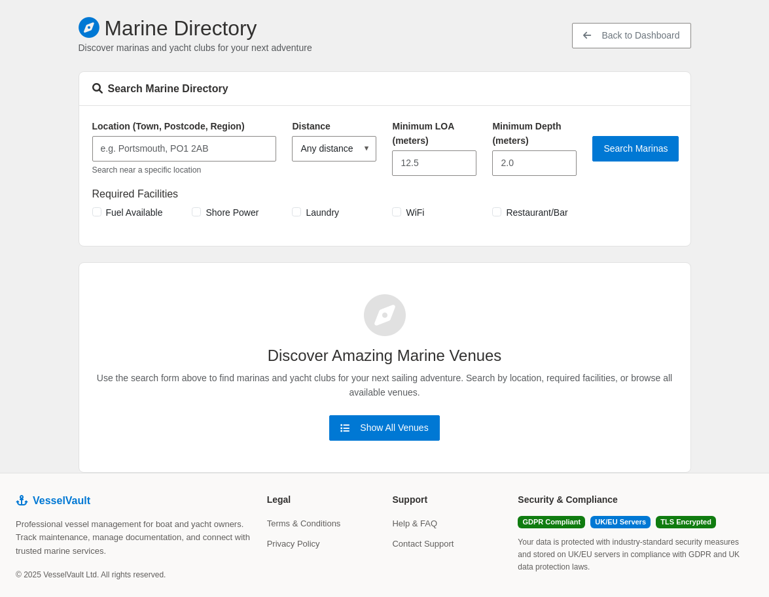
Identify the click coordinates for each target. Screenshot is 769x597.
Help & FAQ (414, 523)
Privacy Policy (293, 544)
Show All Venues (384, 427)
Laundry (322, 212)
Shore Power (232, 212)
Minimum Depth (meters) (526, 133)
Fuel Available (134, 212)
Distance (311, 126)
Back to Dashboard (631, 35)
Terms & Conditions (304, 523)
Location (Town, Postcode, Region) (168, 126)
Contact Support (423, 544)
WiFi (415, 212)
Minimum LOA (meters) (423, 133)
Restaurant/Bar (536, 212)
